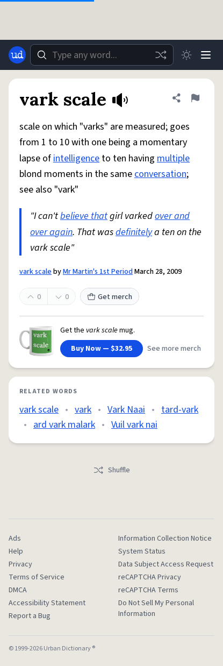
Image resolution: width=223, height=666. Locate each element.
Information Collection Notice (165, 538)
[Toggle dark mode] (186, 54)
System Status (142, 551)
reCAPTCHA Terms (148, 590)
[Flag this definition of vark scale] (195, 98)
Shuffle (111, 470)
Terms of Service (36, 577)
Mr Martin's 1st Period (98, 271)
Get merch (109, 297)
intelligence (76, 158)
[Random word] (160, 54)
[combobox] (102, 55)
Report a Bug (30, 616)
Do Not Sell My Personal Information (156, 608)
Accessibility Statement (47, 603)
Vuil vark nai (134, 424)
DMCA (18, 590)
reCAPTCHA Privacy (149, 577)
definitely (134, 232)
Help (16, 551)
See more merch (174, 348)
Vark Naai (126, 409)
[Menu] (205, 54)
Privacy (20, 564)
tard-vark (179, 409)
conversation (160, 174)
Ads (15, 538)
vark (83, 409)
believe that (83, 216)
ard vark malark (64, 424)
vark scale (35, 271)
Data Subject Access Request (165, 564)
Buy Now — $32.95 (101, 348)
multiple (173, 158)
